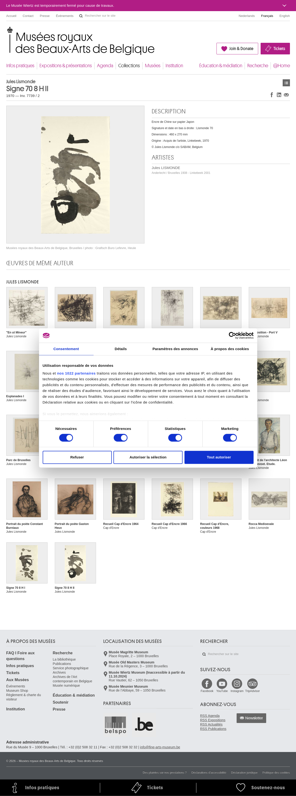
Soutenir (61, 702)
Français (267, 16)
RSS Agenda (210, 716)
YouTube (222, 691)
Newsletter (254, 718)
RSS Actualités (211, 724)
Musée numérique (66, 685)
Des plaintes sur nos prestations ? (165, 772)
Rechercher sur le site (81, 16)
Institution (174, 65)
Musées (152, 65)
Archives (59, 672)
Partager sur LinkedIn (279, 94)
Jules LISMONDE (181, 170)
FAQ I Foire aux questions (20, 656)
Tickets (279, 48)
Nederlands (247, 16)
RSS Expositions (212, 720)
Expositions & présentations (66, 65)
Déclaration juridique (244, 772)
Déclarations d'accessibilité (209, 772)
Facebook (207, 691)
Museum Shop (17, 691)
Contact (28, 16)
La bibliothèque (64, 659)
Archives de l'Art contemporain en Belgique (72, 679)
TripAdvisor (252, 691)
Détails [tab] (121, 349)
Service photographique (71, 668)
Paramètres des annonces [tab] (175, 349)
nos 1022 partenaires (76, 373)
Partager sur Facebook (271, 94)
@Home (281, 65)
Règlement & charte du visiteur (23, 697)
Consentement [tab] (66, 349)
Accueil (11, 16)
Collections (129, 65)
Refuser (77, 457)
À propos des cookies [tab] (230, 349)
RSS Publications (213, 729)
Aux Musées (17, 680)
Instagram (237, 691)
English (285, 16)
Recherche (257, 65)
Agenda (105, 65)
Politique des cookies (276, 772)
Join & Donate (241, 48)
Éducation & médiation (220, 65)
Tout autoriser (219, 457)
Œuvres (286, 82)
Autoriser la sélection (148, 457)
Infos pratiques (20, 65)
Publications (62, 664)
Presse (44, 16)
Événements (64, 16)
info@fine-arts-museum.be (160, 747)
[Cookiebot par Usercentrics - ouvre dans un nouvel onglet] (232, 335)
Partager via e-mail (286, 94)
